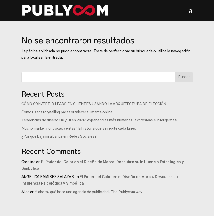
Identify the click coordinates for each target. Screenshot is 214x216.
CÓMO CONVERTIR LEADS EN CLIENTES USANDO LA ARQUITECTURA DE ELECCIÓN (93, 104)
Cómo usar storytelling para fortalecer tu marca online (67, 112)
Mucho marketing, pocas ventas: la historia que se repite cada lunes (78, 128)
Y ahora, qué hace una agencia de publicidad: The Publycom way (88, 192)
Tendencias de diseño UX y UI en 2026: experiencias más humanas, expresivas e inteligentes (99, 120)
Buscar (184, 77)
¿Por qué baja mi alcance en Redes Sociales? (59, 137)
